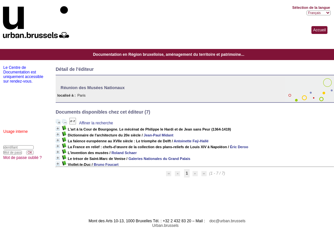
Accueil (319, 30)
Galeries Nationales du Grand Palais (159, 159)
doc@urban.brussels (227, 221)
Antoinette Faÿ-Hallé (191, 141)
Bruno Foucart (106, 164)
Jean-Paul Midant (158, 135)
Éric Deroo (239, 147)
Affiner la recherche (96, 123)
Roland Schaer (124, 153)
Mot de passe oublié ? (22, 157)
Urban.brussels (165, 225)
